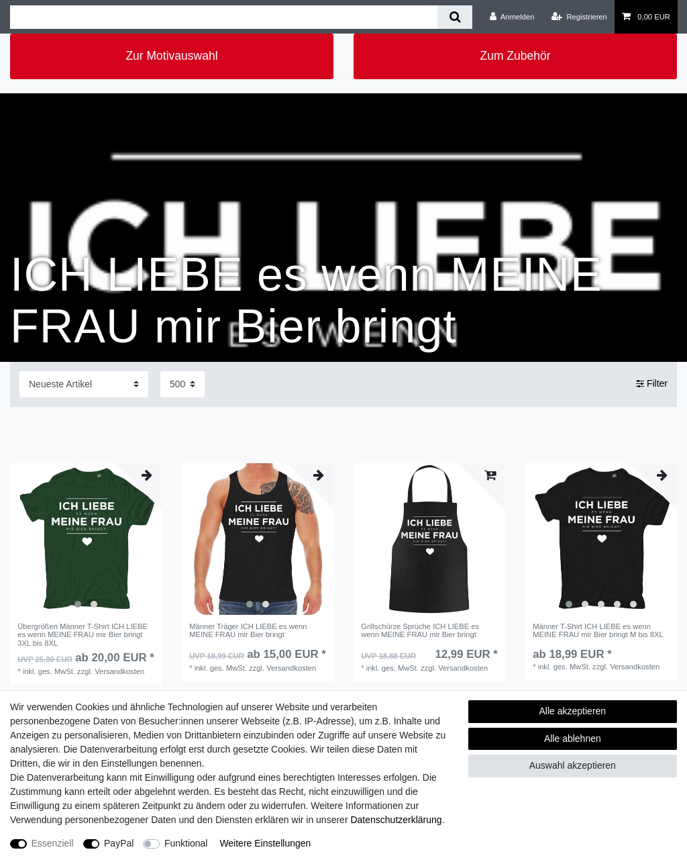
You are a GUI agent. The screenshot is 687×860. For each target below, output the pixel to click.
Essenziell (53, 843)
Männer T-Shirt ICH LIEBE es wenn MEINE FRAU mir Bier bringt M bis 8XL (598, 630)
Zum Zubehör (515, 55)
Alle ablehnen (572, 738)
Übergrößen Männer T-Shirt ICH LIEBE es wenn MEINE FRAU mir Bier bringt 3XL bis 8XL (82, 634)
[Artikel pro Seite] (182, 384)
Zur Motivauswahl (171, 55)
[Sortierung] (83, 384)
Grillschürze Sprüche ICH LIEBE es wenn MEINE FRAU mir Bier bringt (420, 630)
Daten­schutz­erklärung (395, 819)
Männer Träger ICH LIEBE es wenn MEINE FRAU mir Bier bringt (248, 630)
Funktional (186, 843)
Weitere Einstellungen (265, 843)
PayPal (119, 843)
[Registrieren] (579, 17)
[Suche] (454, 17)
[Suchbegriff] (223, 17)
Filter (652, 384)
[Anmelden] (512, 17)
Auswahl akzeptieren (572, 765)
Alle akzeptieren (572, 711)
